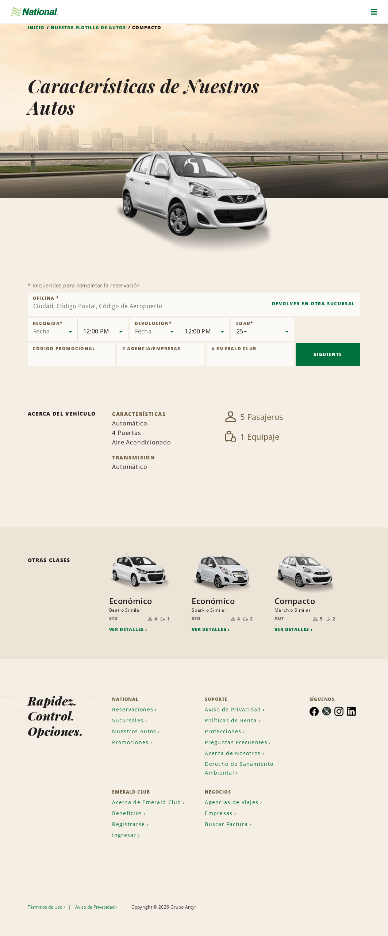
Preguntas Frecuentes (236, 741)
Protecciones (223, 730)
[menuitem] (135, 708)
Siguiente (328, 354)
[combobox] (194, 304)
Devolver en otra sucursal (313, 304)
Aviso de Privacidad (233, 708)
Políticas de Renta (231, 719)
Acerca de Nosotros (233, 752)
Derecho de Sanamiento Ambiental (239, 767)
